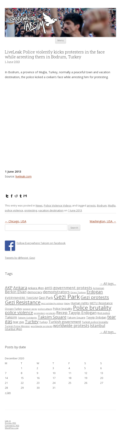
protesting (30, 210)
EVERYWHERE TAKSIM (21, 298)
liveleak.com (23, 176)
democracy (34, 292)
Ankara (20, 287)
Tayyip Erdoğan (96, 317)
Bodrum (102, 205)
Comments (12, 425)
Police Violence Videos (58, 205)
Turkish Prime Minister (17, 326)
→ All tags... (108, 284)
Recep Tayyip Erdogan (76, 312)
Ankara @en (36, 288)
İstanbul (97, 325)
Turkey (31, 321)
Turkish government (64, 321)
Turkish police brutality (95, 322)
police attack (45, 308)
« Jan (8, 392)
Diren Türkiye (78, 292)
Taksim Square (52, 317)
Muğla (112, 205)
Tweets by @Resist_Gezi (20, 258)
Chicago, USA (15, 221)
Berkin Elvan (15, 291)
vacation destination (51, 210)
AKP (8, 287)
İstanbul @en (13, 329)
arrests (91, 205)
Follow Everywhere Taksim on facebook (41, 243)
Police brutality (62, 309)
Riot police (103, 313)
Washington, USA (103, 221)
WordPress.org (12, 428)
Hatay (67, 303)
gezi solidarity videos (52, 303)
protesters (39, 313)
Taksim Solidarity (27, 317)
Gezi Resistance (23, 302)
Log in (8, 421)
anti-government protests (68, 287)
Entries (10, 423)
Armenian (98, 288)
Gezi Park (46, 297)
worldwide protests (41, 326)
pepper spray (30, 308)
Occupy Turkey (13, 309)
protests (50, 313)
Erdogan (95, 291)
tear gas (18, 322)
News (39, 205)
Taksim (11, 317)
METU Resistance (101, 303)
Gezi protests (95, 297)
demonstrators (56, 291)
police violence (14, 210)
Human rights (80, 303)
